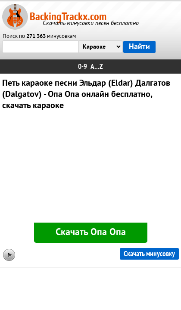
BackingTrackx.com (68, 16)
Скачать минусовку (149, 254)
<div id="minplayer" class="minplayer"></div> (90, 168)
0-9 (82, 66)
